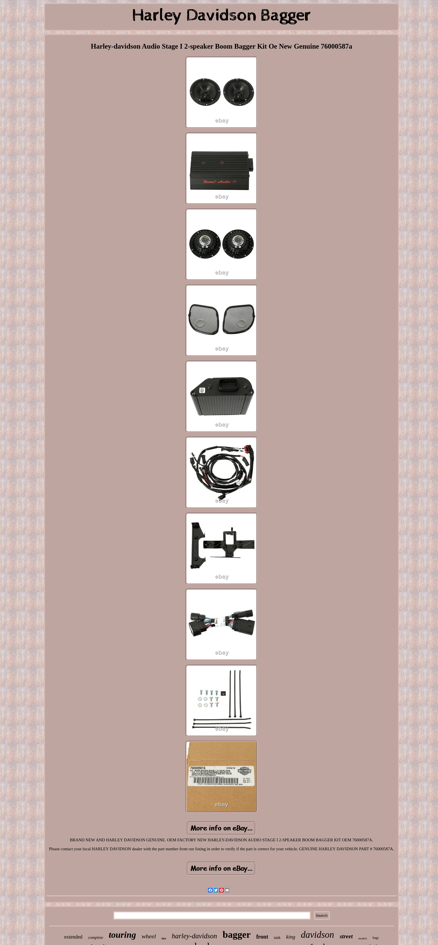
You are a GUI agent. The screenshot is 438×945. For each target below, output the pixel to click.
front (262, 937)
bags (376, 938)
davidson (317, 935)
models (362, 938)
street (346, 936)
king (290, 937)
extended (73, 937)
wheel (149, 936)
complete (95, 937)
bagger (237, 934)
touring (122, 935)
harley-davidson (194, 936)
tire (163, 938)
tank (277, 937)
